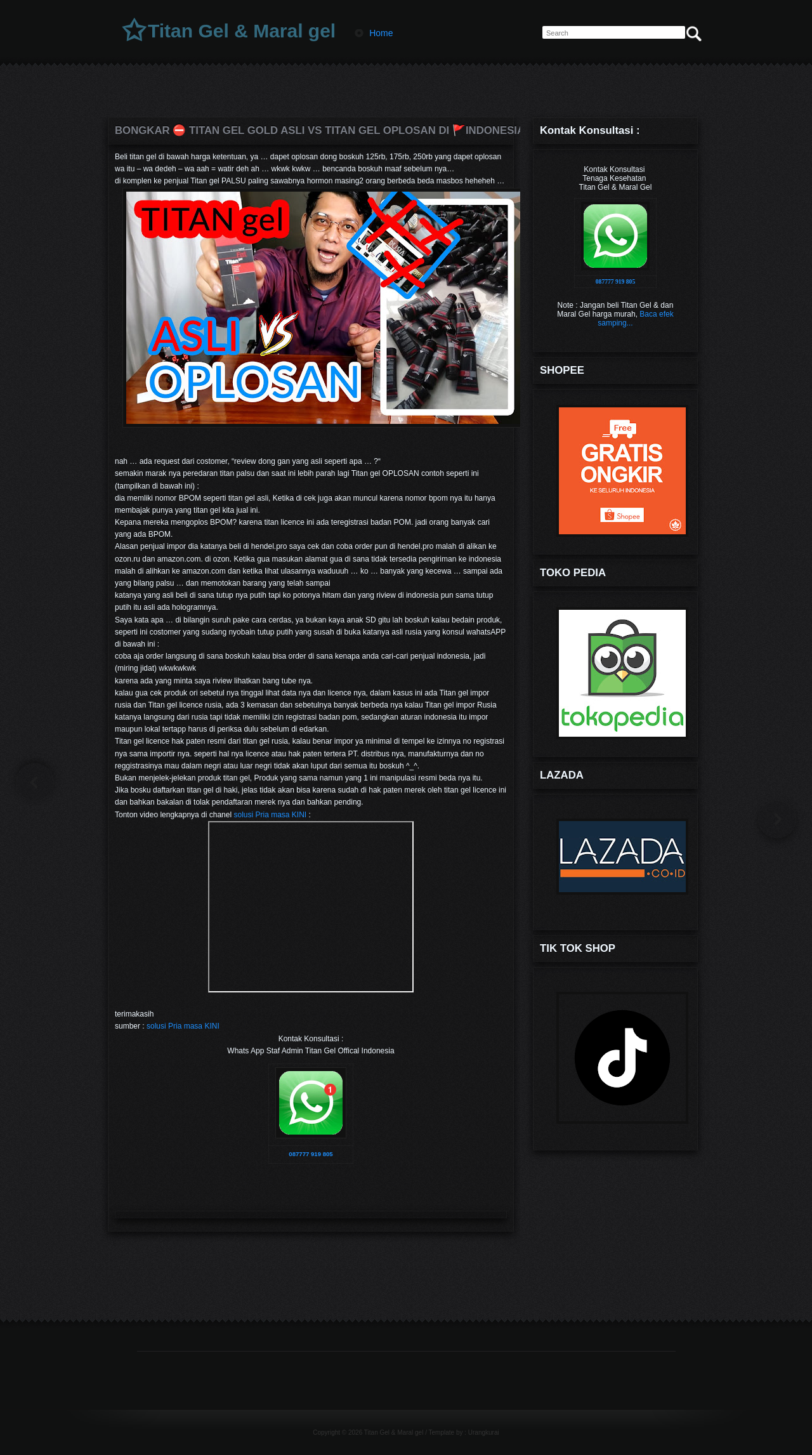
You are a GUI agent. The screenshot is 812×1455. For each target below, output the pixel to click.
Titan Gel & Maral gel (242, 30)
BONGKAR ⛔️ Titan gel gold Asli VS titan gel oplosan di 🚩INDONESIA (311, 130)
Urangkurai (483, 1432)
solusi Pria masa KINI (269, 814)
